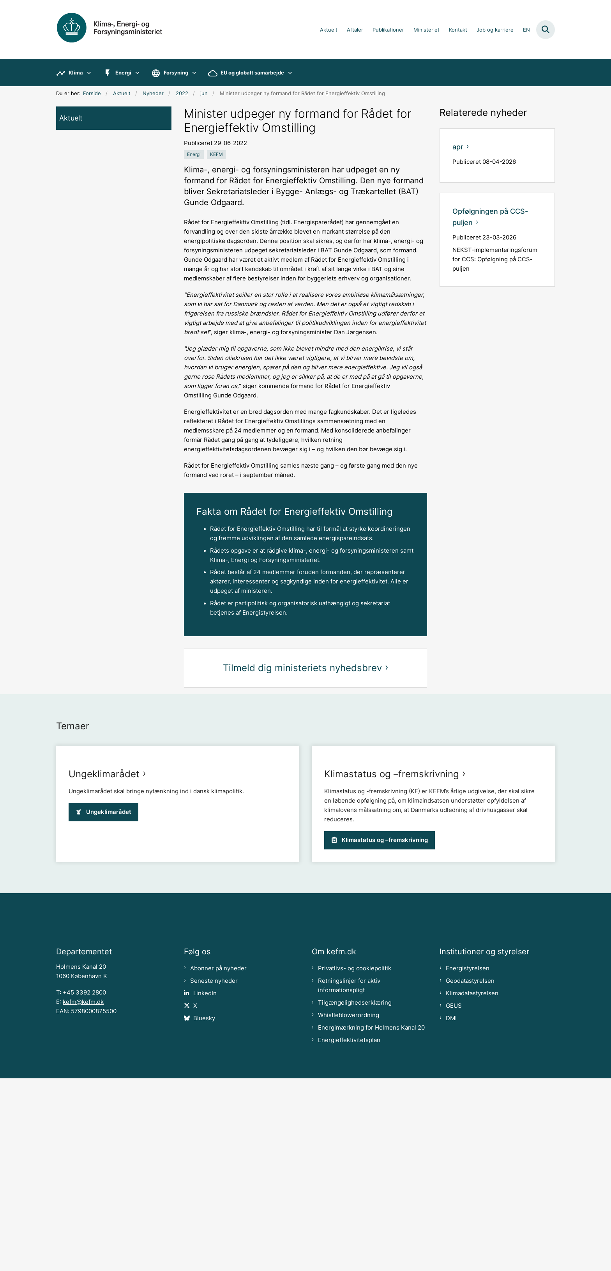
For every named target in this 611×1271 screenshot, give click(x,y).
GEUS (454, 1198)
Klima (76, 72)
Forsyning (176, 72)
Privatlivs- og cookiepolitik (354, 1161)
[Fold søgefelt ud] (545, 29)
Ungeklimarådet (104, 947)
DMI (451, 1210)
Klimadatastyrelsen (472, 1185)
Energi (123, 72)
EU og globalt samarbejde (252, 72)
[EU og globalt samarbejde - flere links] (288, 72)
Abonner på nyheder (218, 1161)
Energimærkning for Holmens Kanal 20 (371, 1220)
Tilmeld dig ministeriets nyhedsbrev (302, 668)
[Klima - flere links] (87, 72)
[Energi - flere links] (135, 72)
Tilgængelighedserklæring (355, 1195)
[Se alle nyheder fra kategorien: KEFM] (216, 154)
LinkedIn (205, 1185)
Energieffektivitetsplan (349, 1232)
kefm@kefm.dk (83, 1194)
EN (526, 30)
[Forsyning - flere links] (192, 72)
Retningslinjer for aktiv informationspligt (349, 1178)
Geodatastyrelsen (470, 1173)
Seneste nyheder (214, 1173)
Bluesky (204, 1210)
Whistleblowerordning (348, 1207)
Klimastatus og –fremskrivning (391, 947)
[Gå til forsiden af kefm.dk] (118, 29)
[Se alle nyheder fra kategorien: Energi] (194, 154)
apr (457, 147)
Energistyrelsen (467, 1161)
